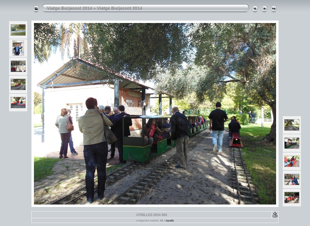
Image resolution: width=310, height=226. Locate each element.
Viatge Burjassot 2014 (69, 8)
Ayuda (170, 220)
